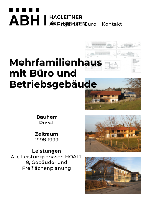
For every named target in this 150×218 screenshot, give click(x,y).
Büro (90, 24)
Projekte (68, 24)
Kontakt (112, 24)
